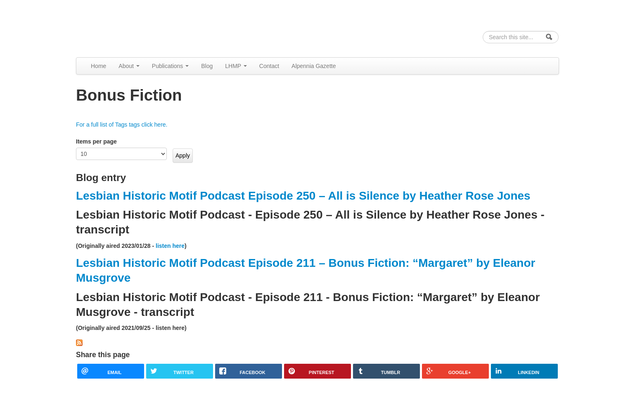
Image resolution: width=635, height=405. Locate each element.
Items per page (96, 141)
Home (98, 66)
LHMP (236, 66)
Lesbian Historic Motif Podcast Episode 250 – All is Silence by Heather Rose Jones (303, 195)
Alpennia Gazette (313, 66)
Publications (170, 66)
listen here (170, 246)
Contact (269, 66)
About (128, 66)
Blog (207, 66)
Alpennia (118, 27)
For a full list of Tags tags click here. (122, 124)
